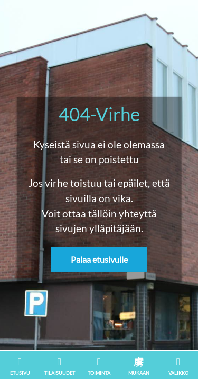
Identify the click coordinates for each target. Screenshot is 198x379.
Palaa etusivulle (99, 259)
